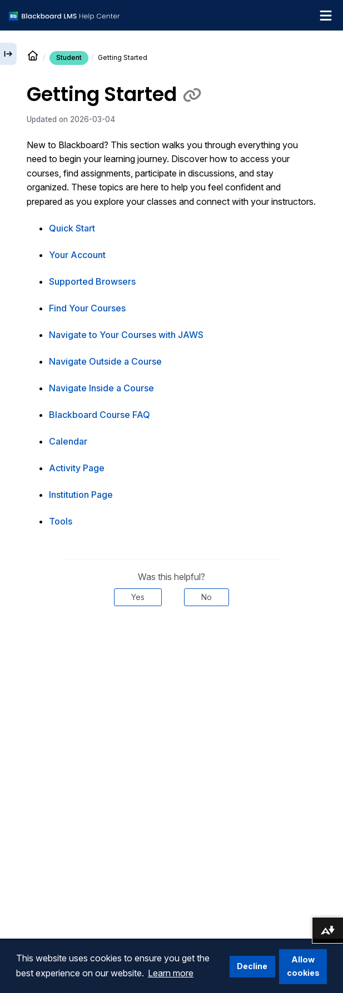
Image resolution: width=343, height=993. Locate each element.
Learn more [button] (170, 973)
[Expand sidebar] (8, 54)
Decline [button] (252, 966)
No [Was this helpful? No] (206, 597)
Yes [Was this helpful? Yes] (138, 597)
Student (69, 57)
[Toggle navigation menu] (326, 15)
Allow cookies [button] (303, 966)
